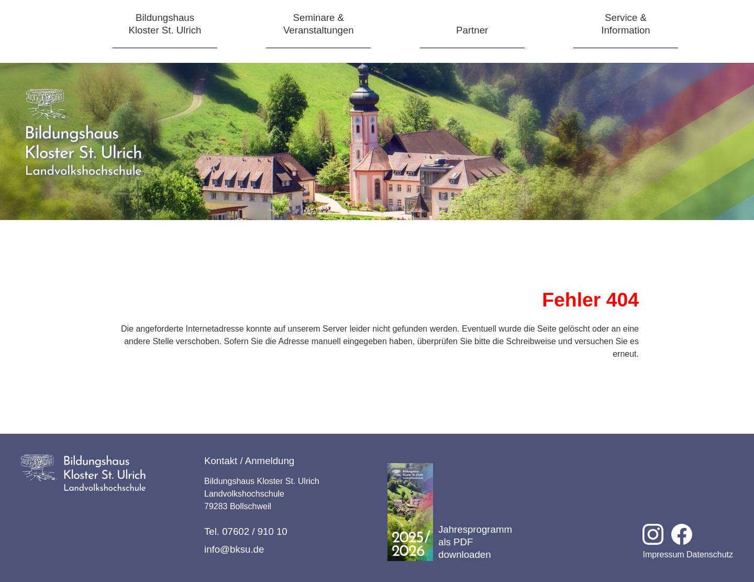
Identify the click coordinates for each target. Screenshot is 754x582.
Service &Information (625, 24)
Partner (472, 30)
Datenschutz (709, 554)
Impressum (663, 554)
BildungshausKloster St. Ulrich (165, 24)
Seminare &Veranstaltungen (318, 24)
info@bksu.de (234, 549)
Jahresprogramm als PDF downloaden (449, 512)
